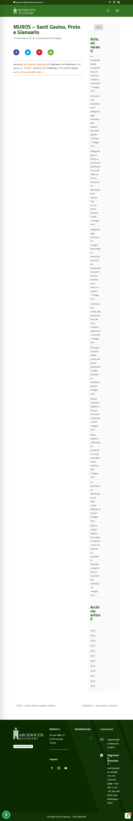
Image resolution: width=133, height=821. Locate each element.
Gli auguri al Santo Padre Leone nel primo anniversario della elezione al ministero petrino (95, 367)
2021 (92, 655)
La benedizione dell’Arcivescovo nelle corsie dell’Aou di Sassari (95, 497)
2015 (92, 686)
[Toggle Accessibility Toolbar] (6, 815)
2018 (92, 671)
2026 (92, 630)
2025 (92, 635)
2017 (92, 676)
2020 (92, 660)
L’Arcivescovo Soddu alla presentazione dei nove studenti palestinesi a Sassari (95, 319)
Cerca (98, 27)
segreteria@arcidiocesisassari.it (113, 743)
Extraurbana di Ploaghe (49, 38)
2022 (92, 650)
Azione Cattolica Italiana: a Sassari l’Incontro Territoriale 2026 (95, 410)
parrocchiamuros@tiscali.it (28, 71)
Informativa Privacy (24, 746)
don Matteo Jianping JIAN (37, 64)
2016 (92, 681)
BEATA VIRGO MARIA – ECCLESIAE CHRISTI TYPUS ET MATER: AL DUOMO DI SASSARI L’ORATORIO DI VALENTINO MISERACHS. (95, 556)
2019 (92, 665)
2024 (92, 640)
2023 (92, 645)
